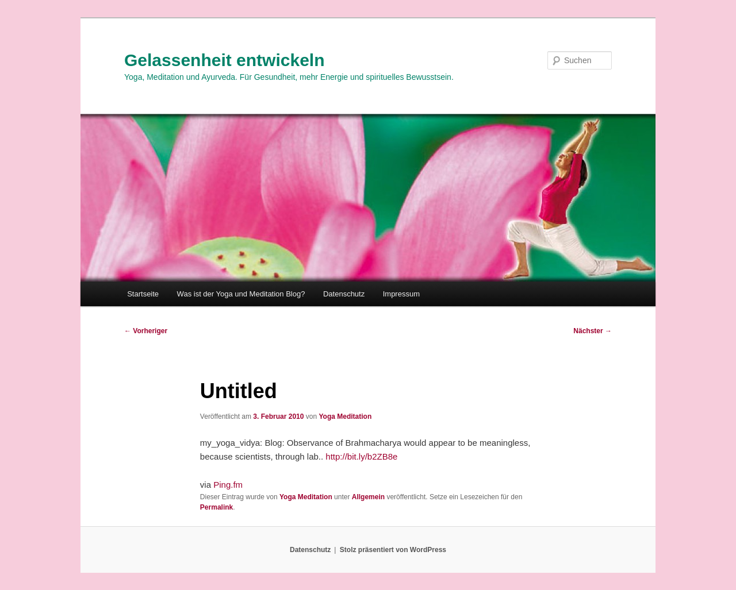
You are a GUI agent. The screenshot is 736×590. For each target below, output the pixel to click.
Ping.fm (228, 484)
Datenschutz (344, 294)
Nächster (592, 331)
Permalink (216, 507)
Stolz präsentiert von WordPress (393, 550)
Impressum (401, 294)
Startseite (143, 294)
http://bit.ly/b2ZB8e (361, 456)
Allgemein (368, 497)
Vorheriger (145, 331)
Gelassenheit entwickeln (224, 60)
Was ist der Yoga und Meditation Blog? (241, 294)
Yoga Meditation (345, 416)
